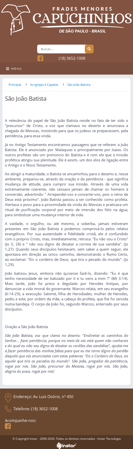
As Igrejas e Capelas (44, 84)
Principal (15, 84)
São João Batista (78, 84)
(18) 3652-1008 (72, 58)
